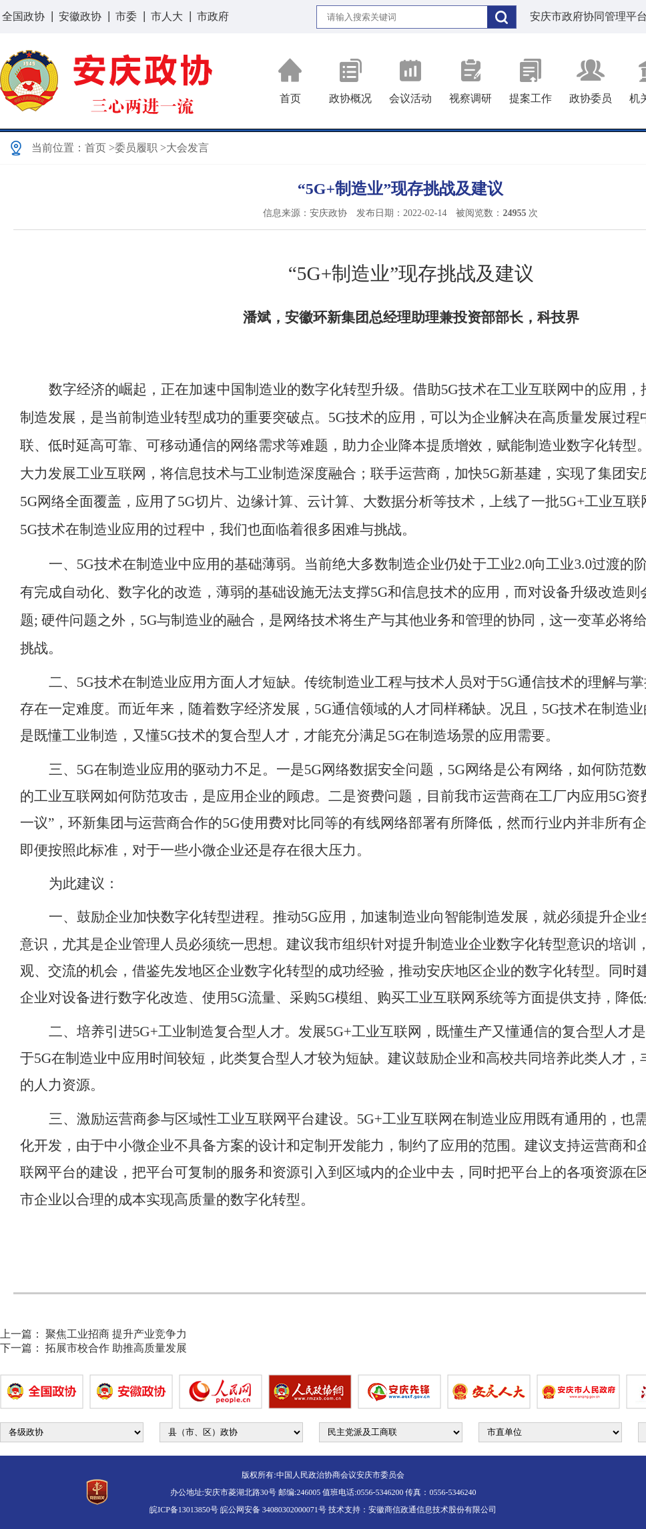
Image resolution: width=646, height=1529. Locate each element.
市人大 (167, 16)
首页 (290, 81)
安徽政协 (80, 16)
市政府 (213, 16)
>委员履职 (133, 147)
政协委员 (590, 81)
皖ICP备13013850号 (183, 1509)
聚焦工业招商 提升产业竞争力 (116, 1334)
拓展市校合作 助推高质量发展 (116, 1348)
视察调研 (470, 81)
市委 (126, 16)
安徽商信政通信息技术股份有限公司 (432, 1509)
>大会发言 (184, 147)
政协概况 (350, 81)
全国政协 (23, 16)
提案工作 (530, 81)
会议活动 (410, 81)
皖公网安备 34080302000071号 (273, 1509)
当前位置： (58, 147)
